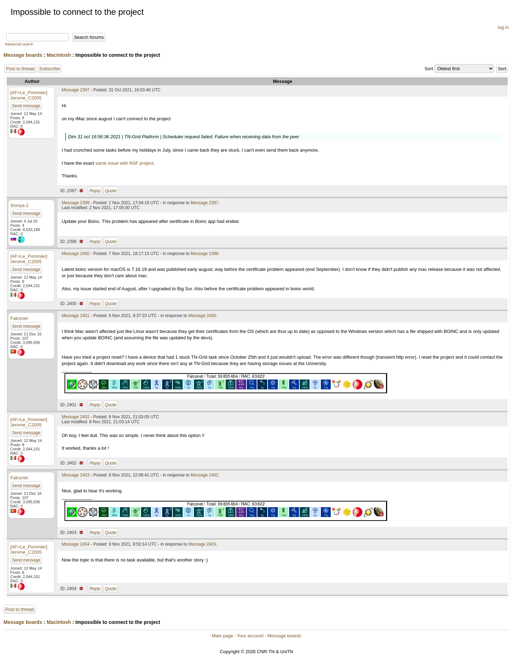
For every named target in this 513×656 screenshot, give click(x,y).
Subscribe (49, 68)
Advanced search (19, 44)
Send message (26, 105)
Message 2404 (76, 544)
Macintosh (59, 55)
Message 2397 (76, 89)
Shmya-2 (19, 205)
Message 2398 (76, 202)
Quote (111, 190)
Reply (95, 190)
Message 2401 (76, 315)
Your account (250, 635)
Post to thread (20, 68)
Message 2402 (76, 416)
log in (503, 27)
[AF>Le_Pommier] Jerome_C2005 (28, 95)
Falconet (19, 318)
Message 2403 (76, 475)
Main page (222, 635)
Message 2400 (76, 253)
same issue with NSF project (124, 163)
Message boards (23, 55)
